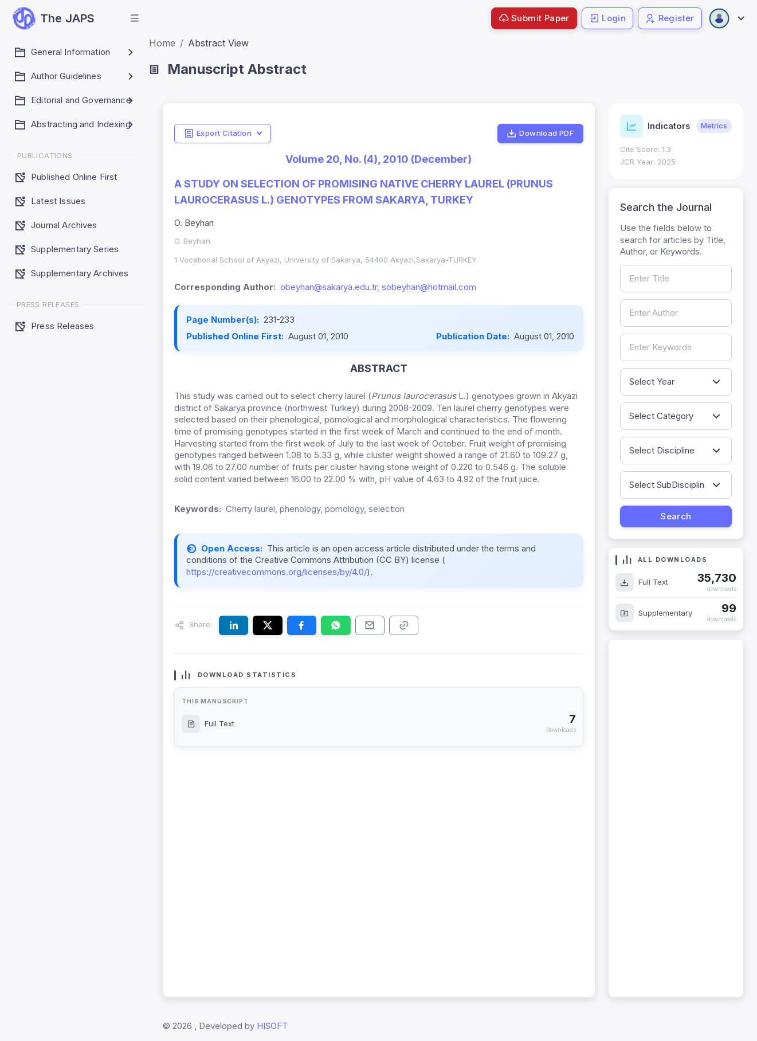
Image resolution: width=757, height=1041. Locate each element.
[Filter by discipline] (676, 450)
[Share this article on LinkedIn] (233, 625)
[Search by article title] (676, 278)
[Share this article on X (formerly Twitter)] (267, 625)
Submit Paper (534, 18)
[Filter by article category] (676, 416)
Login (607, 18)
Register (670, 18)
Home (162, 43)
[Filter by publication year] (676, 382)
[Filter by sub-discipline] (676, 485)
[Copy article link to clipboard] (403, 625)
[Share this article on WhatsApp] (335, 625)
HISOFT (272, 1025)
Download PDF (540, 133)
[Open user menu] (726, 18)
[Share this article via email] (370, 625)
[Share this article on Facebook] (301, 625)
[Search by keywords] (676, 347)
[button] (135, 18)
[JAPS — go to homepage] (54, 18)
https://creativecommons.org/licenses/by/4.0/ (276, 571)
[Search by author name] (676, 313)
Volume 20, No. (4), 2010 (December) (378, 159)
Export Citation (218, 133)
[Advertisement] (675, 819)
